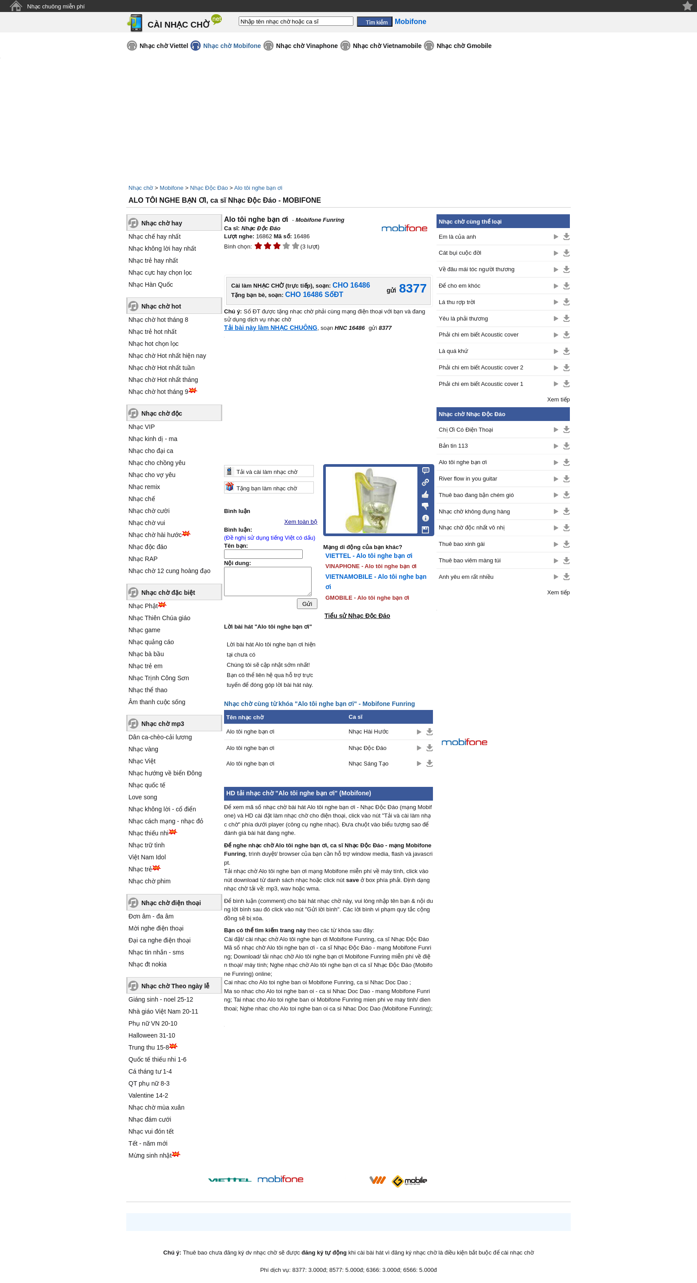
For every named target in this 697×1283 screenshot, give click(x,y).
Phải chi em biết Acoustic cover (478, 334)
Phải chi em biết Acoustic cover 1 (481, 384)
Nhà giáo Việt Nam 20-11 (163, 1011)
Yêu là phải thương (463, 318)
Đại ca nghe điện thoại (159, 940)
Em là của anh (457, 236)
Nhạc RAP (143, 558)
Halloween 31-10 (151, 1035)
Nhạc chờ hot (161, 306)
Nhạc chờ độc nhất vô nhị (472, 527)
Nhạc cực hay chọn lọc (160, 272)
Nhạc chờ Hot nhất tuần (161, 367)
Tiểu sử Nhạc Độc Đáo (357, 615)
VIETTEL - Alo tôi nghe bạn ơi (369, 555)
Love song (142, 797)
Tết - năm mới (148, 1143)
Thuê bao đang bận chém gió (476, 495)
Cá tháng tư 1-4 (150, 1071)
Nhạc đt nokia (147, 964)
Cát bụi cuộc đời (460, 252)
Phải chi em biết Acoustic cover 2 (481, 367)
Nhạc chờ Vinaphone (307, 45)
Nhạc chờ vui (146, 522)
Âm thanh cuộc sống (156, 702)
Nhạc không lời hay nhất (162, 248)
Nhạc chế (141, 498)
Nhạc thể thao (148, 690)
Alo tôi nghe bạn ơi (258, 187)
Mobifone (171, 187)
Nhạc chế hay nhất (154, 236)
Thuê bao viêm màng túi (470, 560)
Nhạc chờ (140, 187)
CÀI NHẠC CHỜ (178, 24)
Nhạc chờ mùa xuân (156, 1107)
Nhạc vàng (143, 749)
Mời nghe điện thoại (156, 928)
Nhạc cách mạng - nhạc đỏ (165, 821)
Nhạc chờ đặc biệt (168, 592)
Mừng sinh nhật (150, 1155)
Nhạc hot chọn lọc (153, 343)
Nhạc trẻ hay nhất (153, 260)
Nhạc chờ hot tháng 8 (158, 319)
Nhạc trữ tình (146, 845)
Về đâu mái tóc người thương (476, 269)
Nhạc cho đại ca (150, 450)
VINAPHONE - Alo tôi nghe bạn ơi (371, 566)
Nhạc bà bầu (146, 654)
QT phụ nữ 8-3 (148, 1083)
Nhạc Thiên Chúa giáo (159, 617)
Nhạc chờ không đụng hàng (474, 511)
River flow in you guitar (468, 478)
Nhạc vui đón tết (151, 1131)
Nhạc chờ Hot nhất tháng (163, 379)
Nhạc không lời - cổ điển (162, 809)
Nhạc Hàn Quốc (150, 284)
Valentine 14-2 (148, 1095)
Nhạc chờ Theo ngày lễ (175, 986)
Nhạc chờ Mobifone (232, 45)
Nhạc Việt (142, 761)
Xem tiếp (558, 399)
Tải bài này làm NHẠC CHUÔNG (270, 327)
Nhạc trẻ (140, 869)
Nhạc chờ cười (149, 510)
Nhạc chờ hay (161, 223)
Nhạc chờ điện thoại (171, 902)
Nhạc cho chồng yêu (156, 462)
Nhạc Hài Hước (368, 731)
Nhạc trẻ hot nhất (152, 331)
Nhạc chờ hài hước (155, 534)
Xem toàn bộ (301, 521)
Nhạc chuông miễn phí (56, 6)
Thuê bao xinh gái (462, 544)
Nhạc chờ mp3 (162, 723)
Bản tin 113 (453, 445)
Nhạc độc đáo (147, 546)
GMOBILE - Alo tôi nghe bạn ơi (367, 597)
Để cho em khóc (460, 285)
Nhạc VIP (141, 426)
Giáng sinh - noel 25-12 (160, 999)
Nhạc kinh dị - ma (152, 438)
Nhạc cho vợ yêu (152, 474)
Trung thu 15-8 (148, 1047)
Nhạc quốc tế (146, 785)
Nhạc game (144, 629)
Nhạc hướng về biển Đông (165, 773)
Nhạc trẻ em (145, 666)
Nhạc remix (144, 486)
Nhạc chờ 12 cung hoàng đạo (169, 570)
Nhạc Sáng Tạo (368, 763)
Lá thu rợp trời (457, 302)
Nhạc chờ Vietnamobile (387, 45)
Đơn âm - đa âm (151, 916)
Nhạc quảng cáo (151, 642)
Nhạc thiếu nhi (148, 833)
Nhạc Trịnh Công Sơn (158, 678)
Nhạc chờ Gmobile (464, 45)
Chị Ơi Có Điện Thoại (466, 429)
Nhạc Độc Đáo (209, 187)
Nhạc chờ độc (161, 413)
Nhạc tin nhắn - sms (156, 952)
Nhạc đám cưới (149, 1119)
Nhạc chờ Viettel (164, 45)
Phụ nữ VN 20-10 (152, 1023)
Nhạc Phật (143, 605)
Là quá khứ (453, 351)
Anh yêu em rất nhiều (466, 576)
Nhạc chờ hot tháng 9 (158, 391)
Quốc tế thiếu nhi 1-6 (157, 1059)
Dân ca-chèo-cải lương (160, 737)
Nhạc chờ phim (149, 881)
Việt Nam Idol (147, 857)
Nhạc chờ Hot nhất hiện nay (167, 355)
